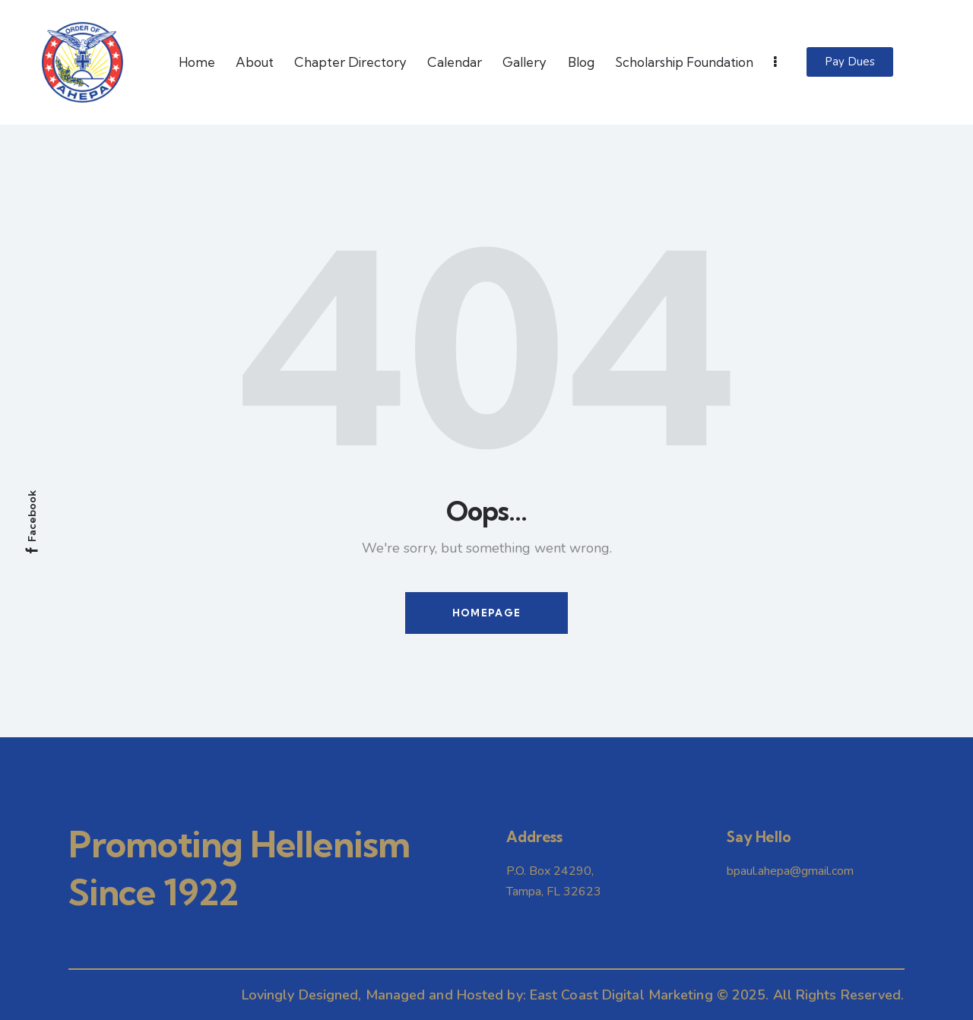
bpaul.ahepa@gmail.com (790, 871)
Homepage (486, 613)
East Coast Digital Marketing (621, 995)
